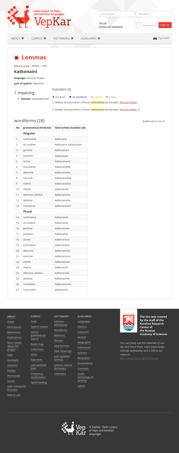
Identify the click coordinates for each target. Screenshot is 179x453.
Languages (84, 321)
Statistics (12, 365)
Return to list (21, 65)
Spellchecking (39, 382)
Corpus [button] (38, 38)
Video (34, 354)
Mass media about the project (14, 346)
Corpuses (83, 331)
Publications (14, 337)
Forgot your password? (111, 26)
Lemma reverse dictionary (63, 366)
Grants (11, 381)
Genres (82, 337)
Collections (37, 349)
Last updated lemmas (62, 358)
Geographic (84, 342)
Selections (60, 373)
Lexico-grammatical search (38, 335)
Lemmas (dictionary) (60, 323)
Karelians (12, 360)
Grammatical (85, 363)
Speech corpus (39, 326)
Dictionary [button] (64, 38)
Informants (84, 347)
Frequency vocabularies (38, 375)
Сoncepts (83, 368)
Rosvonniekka (128, 102)
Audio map (37, 344)
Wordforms (60, 330)
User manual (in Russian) (16, 388)
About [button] (17, 38)
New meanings (63, 351)
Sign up (103, 23)
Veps (10, 354)
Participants (14, 327)
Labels (81, 385)
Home (10, 321)
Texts (34, 321)
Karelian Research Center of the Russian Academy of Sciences (153, 329)
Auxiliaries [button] (90, 38)
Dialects (82, 326)
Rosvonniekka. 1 (129, 109)
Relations (59, 335)
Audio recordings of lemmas (85, 377)
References (13, 332)
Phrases (58, 340)
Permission (13, 375)
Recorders (84, 358)
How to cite (13, 395)
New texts (36, 359)
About (11, 316)
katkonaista (61, 155)
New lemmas (61, 345)
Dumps (11, 370)
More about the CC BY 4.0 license (139, 358)
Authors (82, 352)
